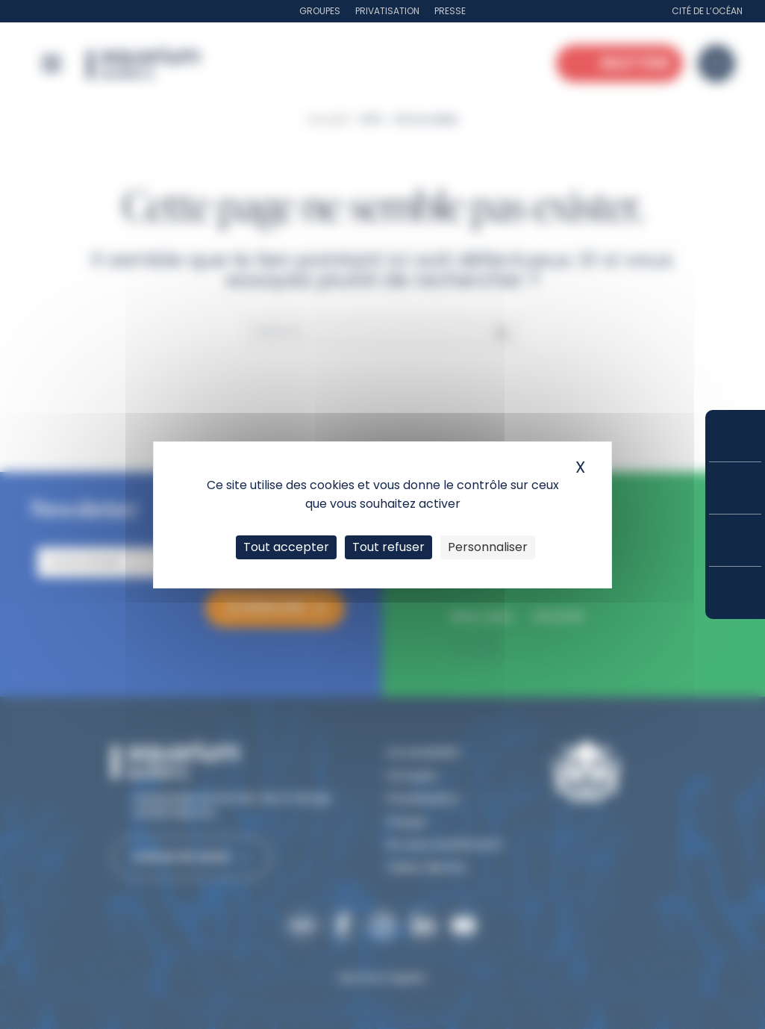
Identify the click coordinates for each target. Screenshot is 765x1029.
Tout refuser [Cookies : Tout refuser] (388, 547)
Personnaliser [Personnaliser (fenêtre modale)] (488, 547)
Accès (735, 593)
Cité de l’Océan (707, 10)
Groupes (319, 10)
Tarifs (735, 488)
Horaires (735, 540)
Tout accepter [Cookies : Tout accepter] (286, 547)
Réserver (735, 435)
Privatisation (387, 10)
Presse (450, 10)
